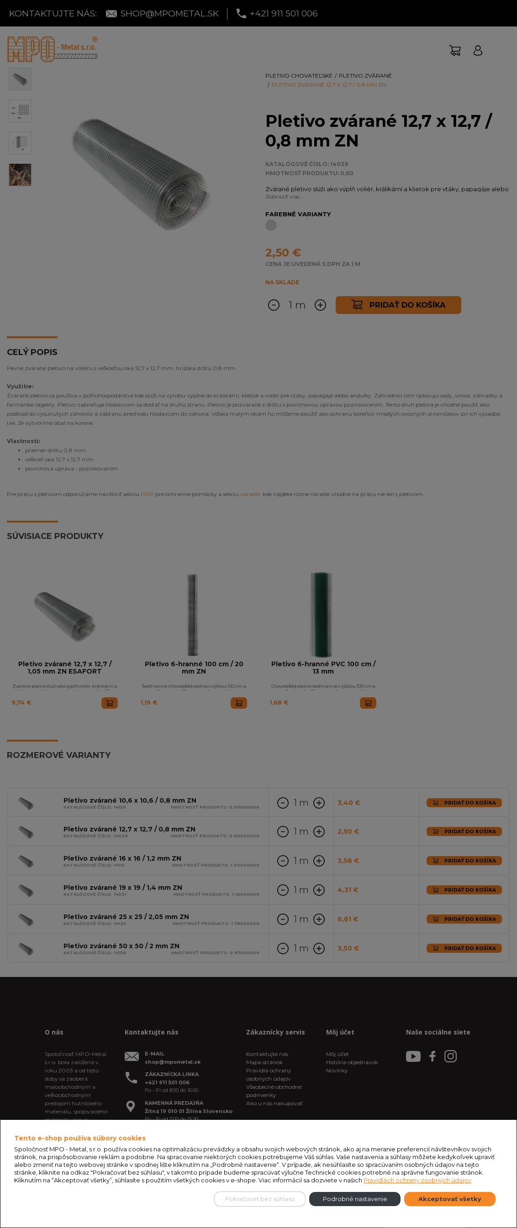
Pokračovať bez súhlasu (260, 1198)
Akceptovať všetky (449, 1198)
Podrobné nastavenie (355, 1198)
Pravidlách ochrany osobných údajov (417, 1180)
